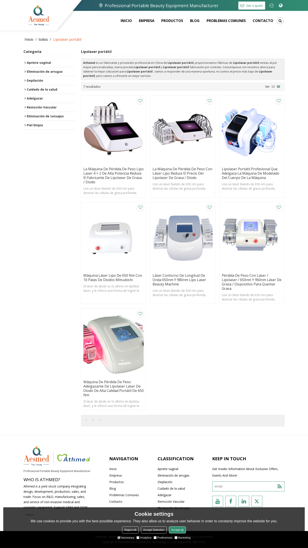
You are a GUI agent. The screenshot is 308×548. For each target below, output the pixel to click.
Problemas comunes (226, 20)
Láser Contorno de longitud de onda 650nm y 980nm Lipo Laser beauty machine (179, 279)
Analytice (143, 537)
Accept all (177, 529)
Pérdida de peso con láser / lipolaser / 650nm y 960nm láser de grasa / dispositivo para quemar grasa (251, 282)
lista (273, 86)
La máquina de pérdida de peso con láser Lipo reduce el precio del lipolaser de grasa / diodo (182, 173)
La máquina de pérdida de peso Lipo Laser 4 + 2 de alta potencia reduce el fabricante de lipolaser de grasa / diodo (113, 175)
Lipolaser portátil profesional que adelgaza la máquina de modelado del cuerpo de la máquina (250, 173)
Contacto (263, 20)
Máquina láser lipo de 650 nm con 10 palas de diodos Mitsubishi (112, 277)
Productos (172, 20)
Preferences (163, 537)
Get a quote (254, 5)
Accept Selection (153, 529)
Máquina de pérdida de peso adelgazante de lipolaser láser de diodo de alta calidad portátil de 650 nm (113, 388)
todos (43, 39)
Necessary (126, 537)
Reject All (130, 529)
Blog (195, 20)
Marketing (182, 537)
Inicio (126, 20)
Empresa (146, 20)
